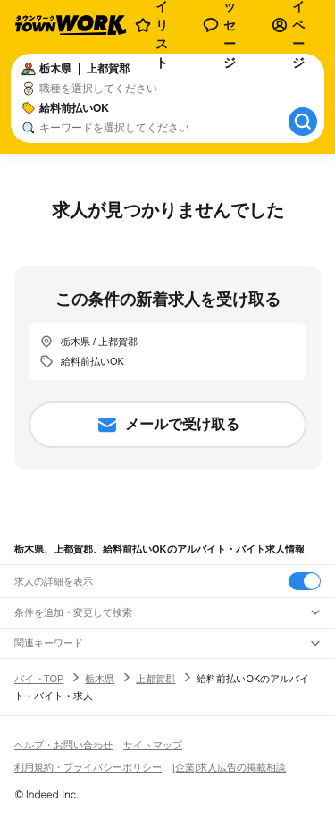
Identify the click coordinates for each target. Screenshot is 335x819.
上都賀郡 (155, 678)
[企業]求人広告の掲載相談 (229, 767)
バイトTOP (38, 678)
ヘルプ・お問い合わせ (63, 744)
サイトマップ (152, 744)
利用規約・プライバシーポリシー (88, 767)
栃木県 (99, 678)
